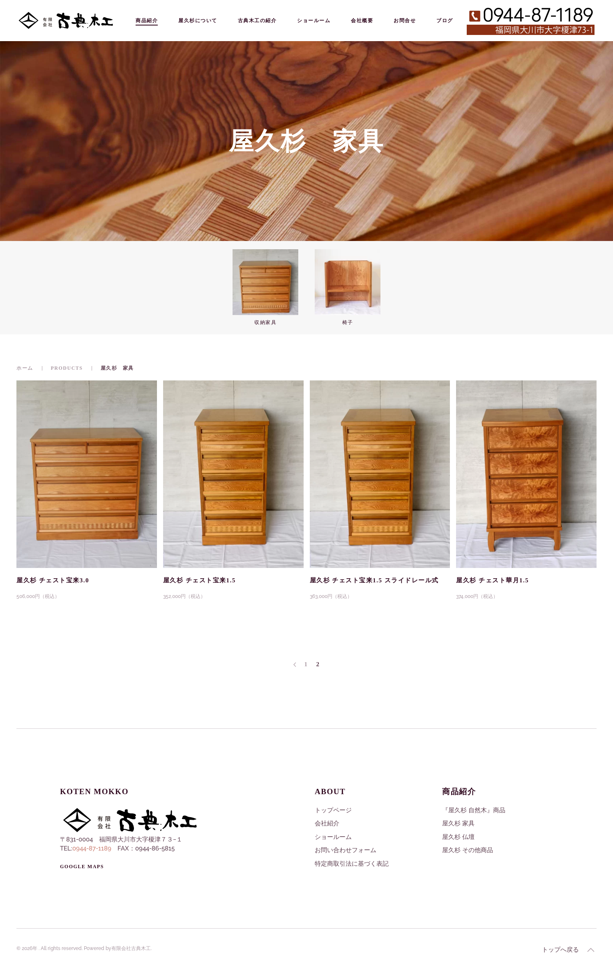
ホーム (24, 368)
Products (67, 368)
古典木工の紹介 (257, 20)
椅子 (347, 322)
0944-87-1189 (91, 848)
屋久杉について (197, 20)
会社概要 (362, 20)
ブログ (444, 20)
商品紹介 (147, 20)
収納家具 (265, 322)
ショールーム (313, 20)
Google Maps (82, 866)
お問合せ (405, 20)
